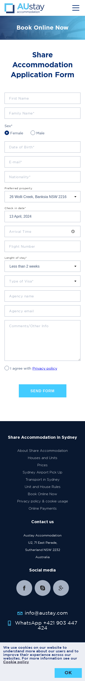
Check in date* (15, 208)
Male (40, 133)
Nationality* (19, 177)
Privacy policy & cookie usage (42, 501)
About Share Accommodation (42, 450)
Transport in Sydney (43, 479)
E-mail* (15, 162)
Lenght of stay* (16, 258)
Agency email (21, 311)
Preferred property (18, 188)
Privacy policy (44, 368)
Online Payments (43, 508)
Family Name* (21, 113)
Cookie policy (16, 662)
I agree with (33, 368)
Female (16, 133)
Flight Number (22, 246)
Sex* (8, 126)
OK (68, 673)
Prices (42, 465)
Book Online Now (42, 494)
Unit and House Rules (43, 487)
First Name (19, 98)
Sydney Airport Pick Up (42, 472)
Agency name (21, 296)
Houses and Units (42, 458)
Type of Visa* (21, 281)
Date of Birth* (21, 147)
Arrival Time (20, 231)
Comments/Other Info (29, 326)
